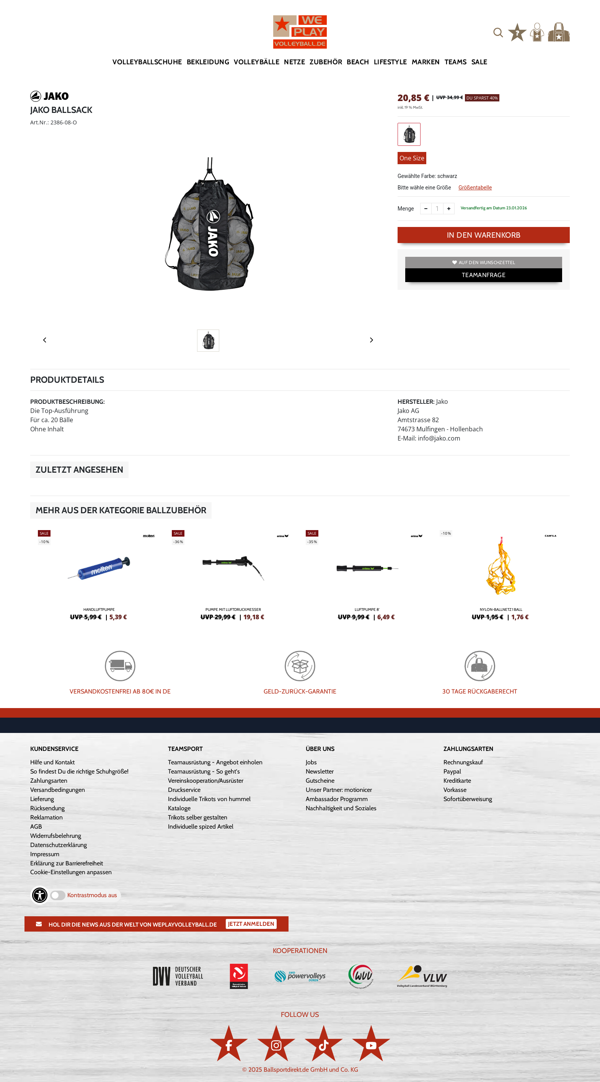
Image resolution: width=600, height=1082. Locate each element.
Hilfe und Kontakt (52, 762)
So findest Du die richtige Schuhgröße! (79, 771)
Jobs (311, 762)
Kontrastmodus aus (92, 895)
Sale (479, 62)
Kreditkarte (457, 780)
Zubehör (326, 62)
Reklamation (46, 817)
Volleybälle (256, 62)
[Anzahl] (437, 208)
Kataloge (179, 808)
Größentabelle (475, 187)
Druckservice (184, 789)
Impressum (44, 854)
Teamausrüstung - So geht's (204, 771)
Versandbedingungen (57, 789)
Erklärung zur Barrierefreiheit (66, 863)
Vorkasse (454, 789)
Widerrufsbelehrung (55, 835)
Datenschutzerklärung (58, 845)
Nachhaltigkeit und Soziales (341, 808)
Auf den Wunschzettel (483, 262)
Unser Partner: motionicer (339, 789)
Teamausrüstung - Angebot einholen (215, 762)
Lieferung (42, 799)
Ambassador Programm (337, 799)
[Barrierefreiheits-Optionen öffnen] (39, 895)
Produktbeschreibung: (67, 401)
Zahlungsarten (48, 780)
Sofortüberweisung (467, 799)
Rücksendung (47, 808)
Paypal (452, 771)
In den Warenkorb (484, 235)
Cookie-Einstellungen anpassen (71, 872)
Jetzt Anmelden (251, 923)
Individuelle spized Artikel (200, 826)
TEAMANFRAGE (483, 275)
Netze (294, 62)
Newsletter (320, 771)
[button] (498, 32)
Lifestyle (390, 62)
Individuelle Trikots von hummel (209, 799)
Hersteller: (416, 401)
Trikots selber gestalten (197, 817)
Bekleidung (208, 62)
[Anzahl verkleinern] (426, 208)
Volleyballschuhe (147, 62)
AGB (36, 826)
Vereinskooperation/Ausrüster (205, 780)
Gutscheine (320, 780)
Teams (456, 62)
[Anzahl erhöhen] (449, 208)
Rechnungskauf (463, 762)
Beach (358, 62)
